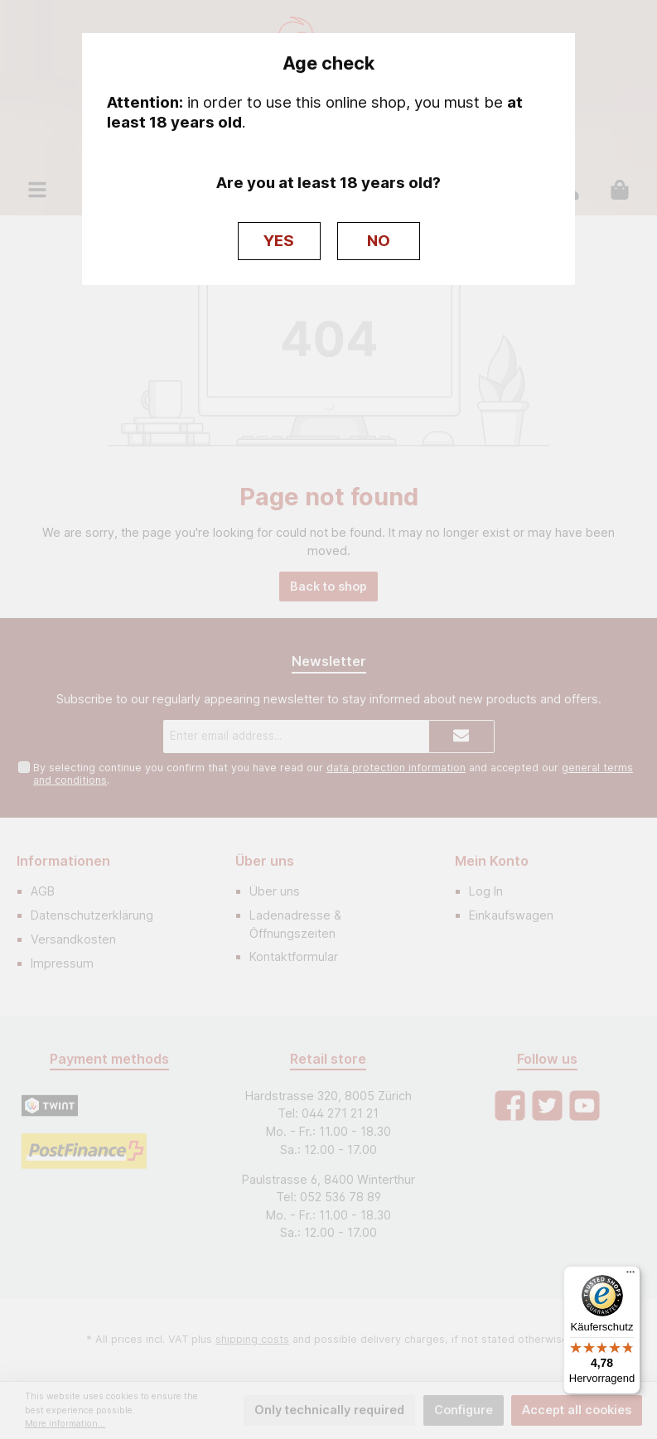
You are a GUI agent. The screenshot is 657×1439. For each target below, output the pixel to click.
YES (278, 240)
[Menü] (630, 1276)
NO (378, 240)
